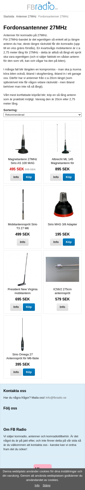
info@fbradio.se (56, 397)
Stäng (46, 485)
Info (16, 177)
